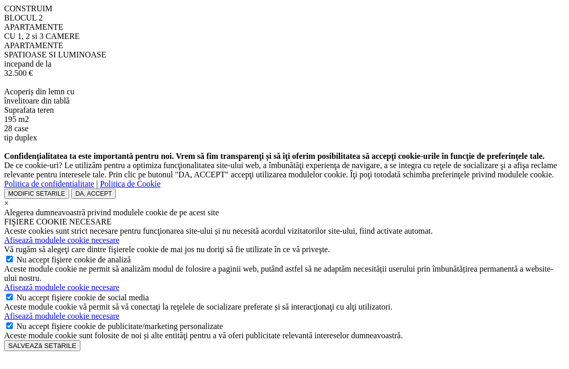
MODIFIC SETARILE (36, 193)
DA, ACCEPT (93, 193)
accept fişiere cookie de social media (82, 297)
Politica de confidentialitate (49, 183)
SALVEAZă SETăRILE (42, 346)
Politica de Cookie (130, 183)
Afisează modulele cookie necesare (61, 240)
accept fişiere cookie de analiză (73, 259)
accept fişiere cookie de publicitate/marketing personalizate (119, 326)
